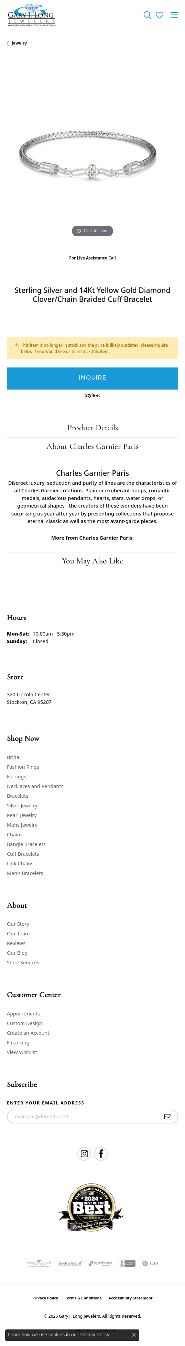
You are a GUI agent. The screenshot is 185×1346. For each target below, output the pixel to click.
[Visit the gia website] (150, 1263)
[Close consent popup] (134, 1335)
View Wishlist (22, 1052)
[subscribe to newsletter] (168, 1116)
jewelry (19, 43)
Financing (18, 1042)
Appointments (23, 1013)
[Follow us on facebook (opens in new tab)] (101, 1154)
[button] (147, 15)
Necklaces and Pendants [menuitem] (35, 786)
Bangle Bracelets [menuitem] (26, 844)
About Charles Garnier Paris (92, 447)
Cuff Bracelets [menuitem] (23, 854)
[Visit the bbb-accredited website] (127, 1263)
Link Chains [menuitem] (20, 863)
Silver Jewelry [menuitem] (22, 805)
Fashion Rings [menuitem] (23, 767)
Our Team (18, 933)
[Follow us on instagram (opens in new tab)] (84, 1154)
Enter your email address (45, 1103)
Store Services (23, 962)
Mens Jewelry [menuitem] (22, 825)
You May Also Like (92, 561)
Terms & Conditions (83, 1297)
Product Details (92, 428)
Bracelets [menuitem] (17, 796)
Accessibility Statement (130, 1297)
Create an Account (28, 1033)
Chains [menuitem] (15, 834)
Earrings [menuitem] (16, 776)
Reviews (16, 943)
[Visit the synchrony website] (100, 1263)
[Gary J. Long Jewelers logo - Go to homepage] (31, 15)
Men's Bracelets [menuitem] (25, 873)
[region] (92, 153)
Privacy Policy (45, 1297)
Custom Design (24, 1023)
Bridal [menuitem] (14, 757)
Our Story (18, 924)
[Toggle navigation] (174, 14)
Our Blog (17, 953)
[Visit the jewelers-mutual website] (70, 1263)
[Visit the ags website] (39, 1263)
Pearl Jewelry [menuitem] (21, 815)
